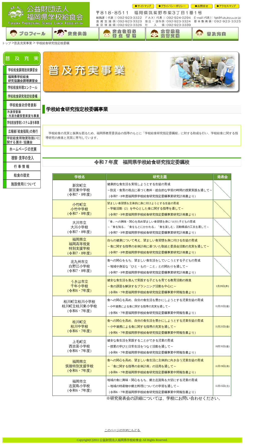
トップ (7, 43)
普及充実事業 (23, 43)
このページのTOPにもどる (122, 430)
